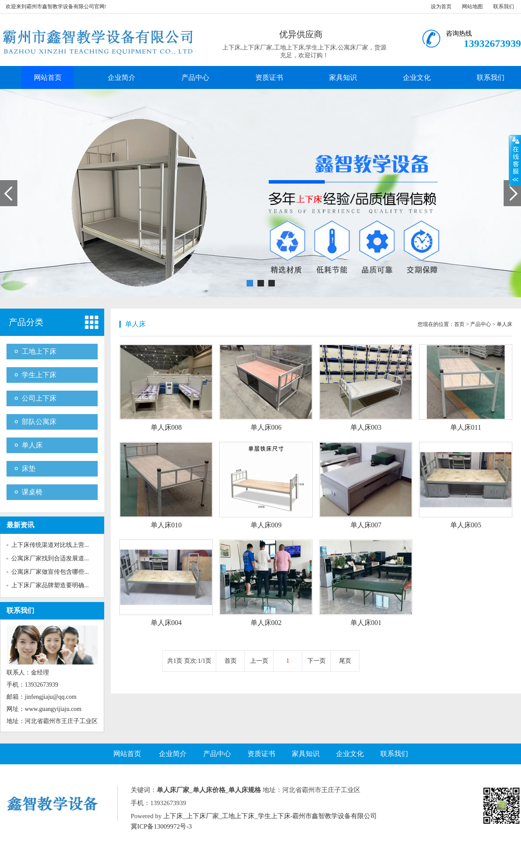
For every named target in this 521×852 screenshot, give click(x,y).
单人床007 (366, 525)
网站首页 (48, 77)
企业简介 (121, 77)
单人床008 (166, 427)
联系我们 (503, 6)
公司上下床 (39, 398)
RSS (225, 826)
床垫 (29, 468)
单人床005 (465, 525)
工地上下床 (39, 351)
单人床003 (366, 427)
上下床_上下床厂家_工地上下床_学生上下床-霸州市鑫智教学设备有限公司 (270, 816)
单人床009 (266, 525)
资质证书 (269, 77)
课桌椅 (32, 492)
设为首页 (441, 6)
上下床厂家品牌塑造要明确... (50, 585)
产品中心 (195, 77)
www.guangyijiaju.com (53, 709)
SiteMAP (305, 826)
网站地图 (472, 6)
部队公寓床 (39, 421)
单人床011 (465, 427)
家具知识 (343, 77)
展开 (515, 160)
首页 (459, 324)
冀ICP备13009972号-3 (161, 826)
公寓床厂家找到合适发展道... (50, 558)
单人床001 (366, 622)
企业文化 (417, 77)
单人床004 (166, 622)
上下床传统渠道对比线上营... (50, 545)
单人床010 (166, 525)
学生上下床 (39, 374)
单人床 (32, 445)
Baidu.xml (246, 826)
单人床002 (266, 622)
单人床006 (266, 427)
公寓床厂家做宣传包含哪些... (50, 572)
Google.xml (275, 826)
